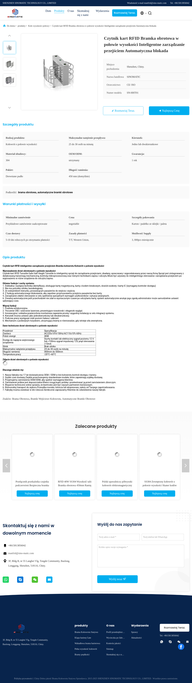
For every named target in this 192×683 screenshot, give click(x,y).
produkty (22, 26)
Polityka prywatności (23, 678)
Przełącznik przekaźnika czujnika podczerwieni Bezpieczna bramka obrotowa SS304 (32, 485)
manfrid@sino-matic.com (21, 553)
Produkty (59, 10)
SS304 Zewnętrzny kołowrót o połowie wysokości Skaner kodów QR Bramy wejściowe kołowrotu (160, 485)
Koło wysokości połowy (38, 26)
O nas (71, 10)
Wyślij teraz (117, 579)
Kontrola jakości (113, 643)
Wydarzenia (102, 10)
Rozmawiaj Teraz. (125, 13)
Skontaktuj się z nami (83, 13)
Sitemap (109, 649)
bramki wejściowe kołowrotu (46, 398)
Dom (48, 10)
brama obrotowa (20, 398)
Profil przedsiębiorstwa (115, 632)
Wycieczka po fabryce (115, 638)
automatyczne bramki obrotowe (78, 398)
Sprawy (134, 632)
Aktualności (136, 638)
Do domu (11, 26)
